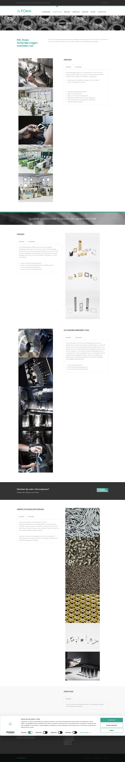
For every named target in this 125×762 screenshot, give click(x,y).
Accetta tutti (111, 746)
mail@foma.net (68, 742)
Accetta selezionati (111, 751)
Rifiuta (112, 756)
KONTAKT (93, 11)
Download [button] (85, 11)
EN (104, 2)
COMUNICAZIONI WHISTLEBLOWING (50, 735)
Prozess (68, 67)
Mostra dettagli (84, 759)
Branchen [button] (67, 11)
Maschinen (78, 67)
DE (107, 2)
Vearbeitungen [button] (57, 11)
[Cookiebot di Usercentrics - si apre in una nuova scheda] (10, 759)
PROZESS (68, 699)
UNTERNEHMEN (46, 11)
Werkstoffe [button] (76, 11)
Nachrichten (102, 11)
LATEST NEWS (44, 732)
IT (102, 2)
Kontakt (102, 490)
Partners (31, 516)
